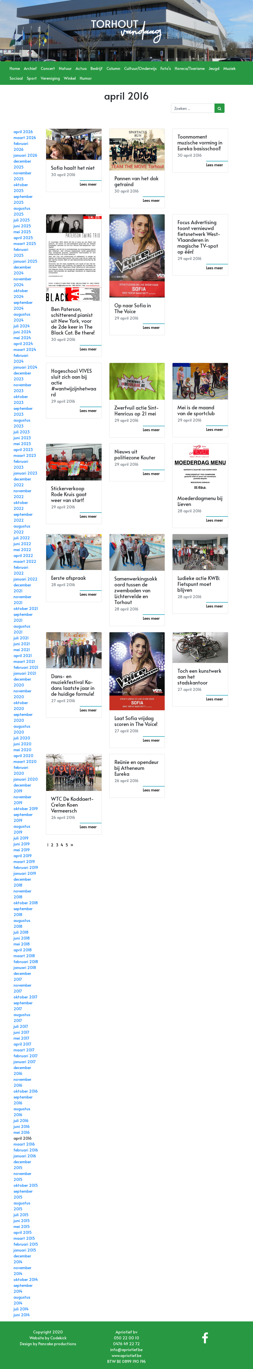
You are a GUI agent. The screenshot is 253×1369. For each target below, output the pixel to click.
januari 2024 (25, 367)
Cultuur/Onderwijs (140, 68)
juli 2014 (20, 1308)
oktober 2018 (25, 902)
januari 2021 (24, 673)
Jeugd (214, 68)
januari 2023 (25, 473)
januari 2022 (25, 578)
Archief (30, 68)
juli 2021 (21, 637)
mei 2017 (21, 1038)
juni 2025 (22, 225)
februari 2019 (25, 867)
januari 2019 (24, 873)
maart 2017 (24, 1049)
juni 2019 (21, 843)
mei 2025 (22, 231)
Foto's (165, 68)
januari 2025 (25, 261)
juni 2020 (22, 743)
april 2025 (23, 237)
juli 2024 (21, 325)
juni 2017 (21, 1032)
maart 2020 (25, 761)
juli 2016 (20, 1120)
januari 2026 (25, 155)
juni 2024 (22, 331)
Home (15, 68)
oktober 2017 (25, 996)
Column (113, 68)
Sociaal (16, 78)
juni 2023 (22, 437)
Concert (48, 68)
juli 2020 (21, 737)
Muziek (229, 68)
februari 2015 (25, 1244)
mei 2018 (21, 943)
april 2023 (23, 449)
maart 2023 (24, 455)
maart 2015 (24, 1238)
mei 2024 (22, 337)
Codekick (58, 1337)
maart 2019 (24, 861)
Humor (86, 78)
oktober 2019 (25, 808)
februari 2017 (25, 1055)
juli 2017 (20, 1026)
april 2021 (22, 655)
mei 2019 (21, 849)
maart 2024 (24, 349)
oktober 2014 (25, 1279)
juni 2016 (21, 1126)
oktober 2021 (25, 608)
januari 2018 (24, 967)
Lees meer (88, 184)
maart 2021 (24, 661)
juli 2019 (20, 837)
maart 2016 (24, 1144)
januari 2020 (25, 779)
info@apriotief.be (126, 1349)
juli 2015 (20, 1214)
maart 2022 (24, 561)
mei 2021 (21, 649)
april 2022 (23, 555)
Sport (32, 78)
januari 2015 (24, 1250)
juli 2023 (21, 431)
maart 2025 (24, 243)
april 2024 (23, 343)
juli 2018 (20, 932)
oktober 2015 (25, 1185)
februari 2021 (25, 667)
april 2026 (23, 131)
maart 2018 (24, 955)
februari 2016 (25, 1149)
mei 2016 (21, 1132)
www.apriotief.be (126, 1355)
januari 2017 (24, 1061)
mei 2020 (22, 749)
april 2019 (22, 855)
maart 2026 (24, 137)
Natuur (65, 68)
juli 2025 (21, 219)
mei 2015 (21, 1226)
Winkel (70, 78)
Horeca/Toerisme (190, 68)
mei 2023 (22, 443)
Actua (81, 68)
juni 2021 (21, 643)
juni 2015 (21, 1220)
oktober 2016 (25, 1091)
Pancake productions (57, 1343)
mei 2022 (22, 549)
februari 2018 (25, 961)
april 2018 (22, 949)
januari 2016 (24, 1155)
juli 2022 (21, 537)
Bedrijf (97, 68)
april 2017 (22, 1043)
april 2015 (22, 1232)
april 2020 (23, 755)
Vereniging (50, 78)
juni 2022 (22, 543)
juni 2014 (21, 1314)
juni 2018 (21, 938)
